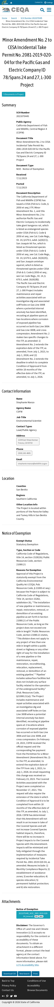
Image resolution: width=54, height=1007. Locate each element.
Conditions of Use (36, 980)
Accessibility (33, 985)
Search (14, 18)
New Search (24, 973)
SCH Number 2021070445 (31, 18)
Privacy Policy (9, 985)
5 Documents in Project (14, 94)
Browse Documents (37, 990)
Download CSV (10, 973)
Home (4, 18)
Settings (48, 2)
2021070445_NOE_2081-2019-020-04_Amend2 (33, 915)
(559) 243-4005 (24, 453)
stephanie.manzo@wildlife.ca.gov (32, 463)
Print (35, 973)
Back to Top (8, 980)
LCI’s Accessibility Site (27, 964)
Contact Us (38, 2)
